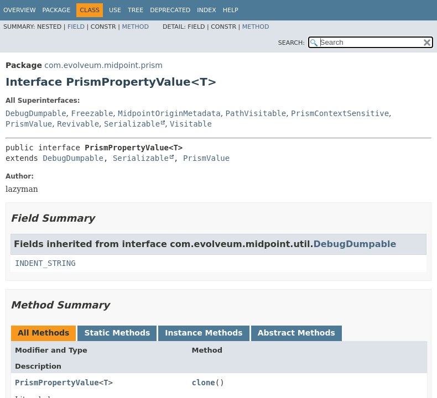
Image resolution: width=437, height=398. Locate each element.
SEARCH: (291, 42)
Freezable (92, 113)
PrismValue (29, 123)
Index (206, 10)
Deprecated (170, 10)
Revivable (78, 123)
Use (115, 10)
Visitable (191, 123)
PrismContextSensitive (340, 113)
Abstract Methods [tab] (296, 332)
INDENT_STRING (45, 263)
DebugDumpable (36, 113)
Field (76, 26)
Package (57, 10)
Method (135, 26)
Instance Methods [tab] (203, 332)
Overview (19, 10)
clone (203, 382)
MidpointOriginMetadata (169, 113)
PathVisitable (256, 113)
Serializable (132, 123)
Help (230, 10)
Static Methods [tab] (117, 332)
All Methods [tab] (43, 332)
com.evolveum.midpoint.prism (103, 65)
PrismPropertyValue (57, 382)
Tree (135, 10)
